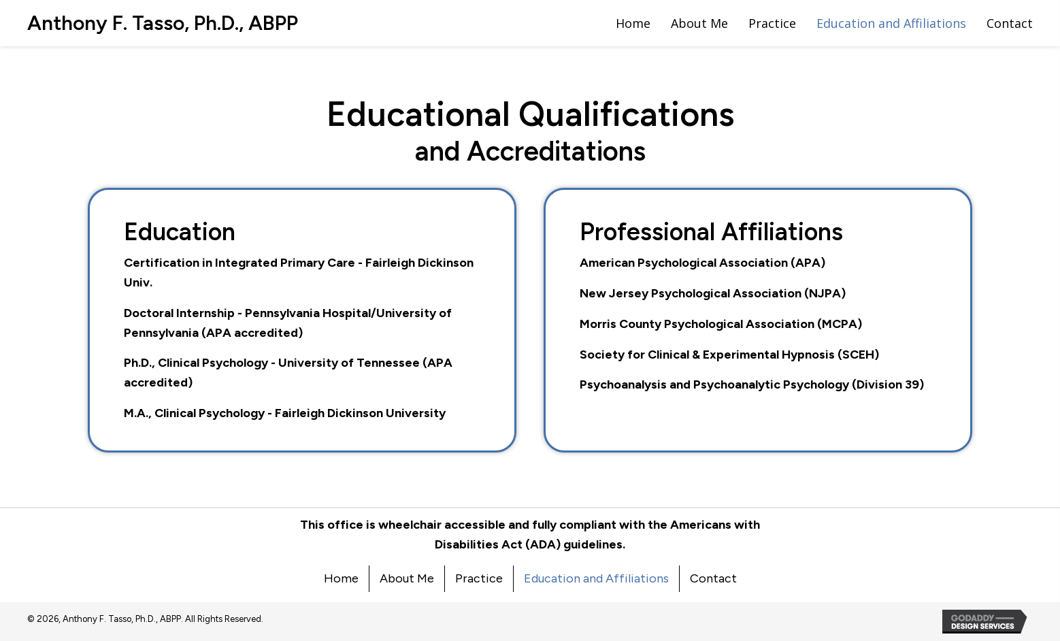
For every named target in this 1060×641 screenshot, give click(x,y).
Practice (479, 578)
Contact (713, 578)
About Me (407, 578)
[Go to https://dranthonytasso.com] (162, 23)
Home (341, 578)
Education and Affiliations (596, 578)
